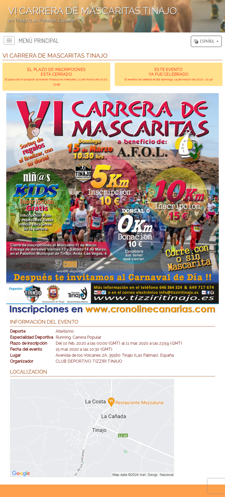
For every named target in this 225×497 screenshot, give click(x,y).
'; (112, 16)
